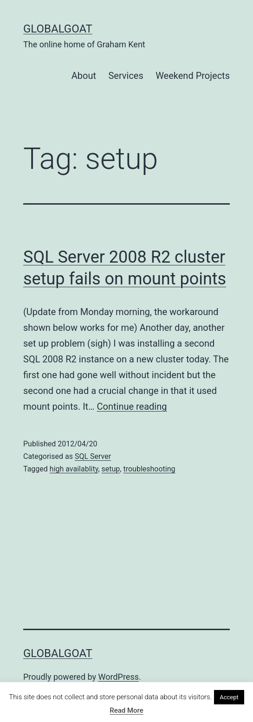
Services (125, 75)
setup (111, 468)
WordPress (118, 677)
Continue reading (132, 406)
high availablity (74, 468)
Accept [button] (229, 697)
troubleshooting (149, 468)
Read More (126, 710)
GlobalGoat (57, 28)
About (83, 75)
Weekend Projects (193, 75)
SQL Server (93, 456)
